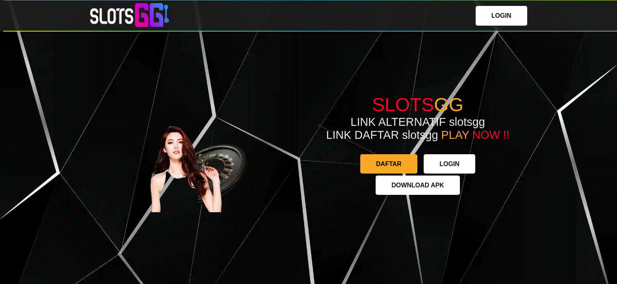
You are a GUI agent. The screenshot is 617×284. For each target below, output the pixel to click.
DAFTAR (389, 164)
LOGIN (501, 15)
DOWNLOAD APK (417, 185)
